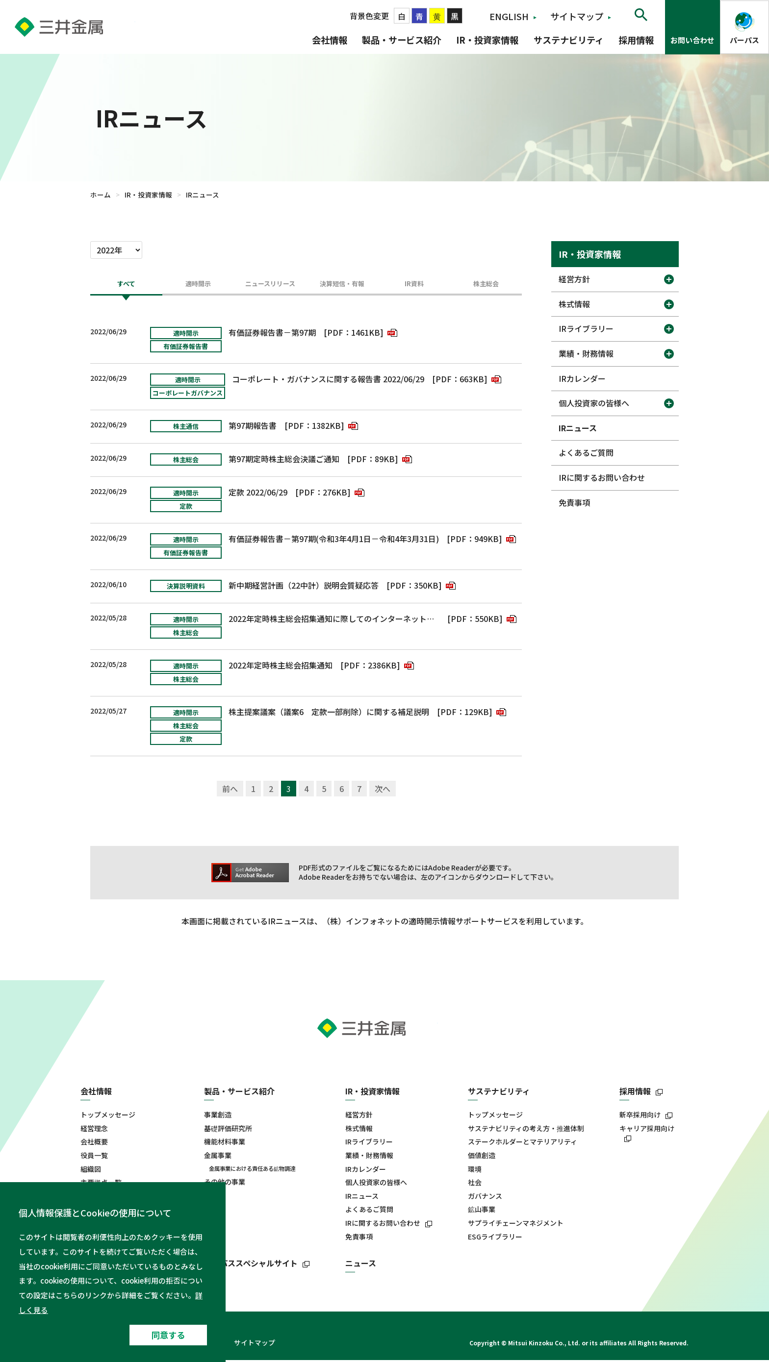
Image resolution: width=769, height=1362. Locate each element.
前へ (230, 790)
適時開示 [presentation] (198, 285)
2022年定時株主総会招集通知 (281, 667)
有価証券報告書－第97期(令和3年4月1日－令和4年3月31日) (334, 540)
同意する (168, 1335)
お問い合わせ (692, 40)
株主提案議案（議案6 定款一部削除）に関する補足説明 (329, 713)
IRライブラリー (586, 328)
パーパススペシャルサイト (251, 1265)
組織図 (90, 1171)
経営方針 (574, 279)
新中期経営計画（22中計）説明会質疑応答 (304, 587)
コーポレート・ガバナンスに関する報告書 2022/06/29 (328, 380)
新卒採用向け (640, 1116)
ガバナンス (485, 1198)
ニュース (360, 1265)
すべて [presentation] (126, 285)
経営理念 (94, 1130)
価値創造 (481, 1157)
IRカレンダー (582, 378)
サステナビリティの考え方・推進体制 (526, 1130)
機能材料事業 (224, 1144)
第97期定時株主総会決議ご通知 (284, 460)
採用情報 (636, 39)
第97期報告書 (253, 427)
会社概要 (94, 1144)
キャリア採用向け (646, 1130)
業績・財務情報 (586, 353)
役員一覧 (94, 1157)
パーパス (744, 40)
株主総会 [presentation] (486, 285)
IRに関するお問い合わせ (602, 477)
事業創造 (217, 1116)
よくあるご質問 (586, 452)
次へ (382, 790)
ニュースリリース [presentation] (270, 285)
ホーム (100, 194)
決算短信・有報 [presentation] (341, 285)
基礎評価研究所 (228, 1130)
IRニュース (578, 428)
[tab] (126, 288)
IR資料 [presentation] (414, 285)
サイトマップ (576, 16)
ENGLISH (509, 16)
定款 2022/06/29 (258, 494)
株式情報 (574, 304)
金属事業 (217, 1157)
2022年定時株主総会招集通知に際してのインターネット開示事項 (334, 620)
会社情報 (329, 39)
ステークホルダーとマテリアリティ (522, 1144)
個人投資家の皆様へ (594, 403)
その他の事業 (224, 1184)
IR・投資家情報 (487, 39)
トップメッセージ (107, 1116)
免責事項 (574, 502)
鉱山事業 (481, 1211)
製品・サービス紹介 (401, 39)
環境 (475, 1171)
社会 (475, 1184)
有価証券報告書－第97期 (272, 334)
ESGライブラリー (495, 1238)
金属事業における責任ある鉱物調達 (252, 1170)
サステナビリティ (569, 39)
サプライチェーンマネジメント (516, 1225)
